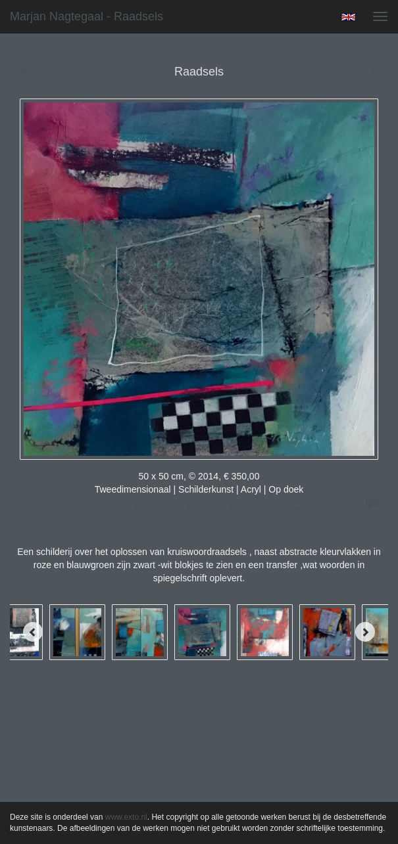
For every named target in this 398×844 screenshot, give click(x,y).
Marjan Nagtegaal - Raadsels (86, 16)
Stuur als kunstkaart (199, 509)
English (348, 17)
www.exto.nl (126, 817)
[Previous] (33, 632)
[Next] (365, 632)
